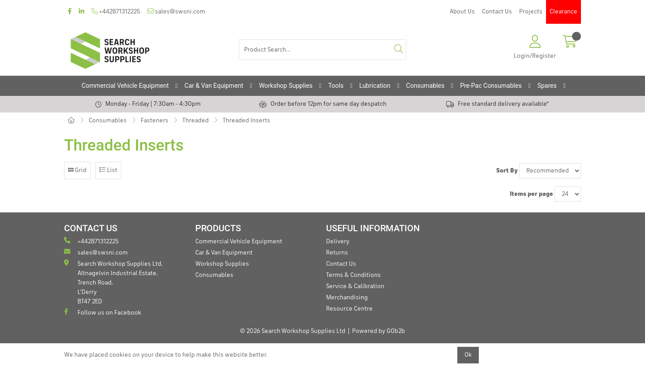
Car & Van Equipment (214, 85)
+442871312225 (115, 11)
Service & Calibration (355, 286)
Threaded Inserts (246, 120)
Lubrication (375, 85)
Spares (547, 85)
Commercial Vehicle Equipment (125, 85)
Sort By (507, 171)
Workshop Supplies (286, 85)
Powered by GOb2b (378, 331)
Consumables (425, 85)
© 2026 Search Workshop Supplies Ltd (292, 331)
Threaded (195, 120)
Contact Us (497, 12)
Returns (337, 253)
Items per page (531, 194)
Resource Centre (349, 309)
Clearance (563, 12)
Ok (468, 355)
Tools (336, 85)
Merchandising (347, 297)
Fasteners (154, 120)
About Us (462, 12)
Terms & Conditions (353, 275)
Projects (530, 12)
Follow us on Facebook (102, 312)
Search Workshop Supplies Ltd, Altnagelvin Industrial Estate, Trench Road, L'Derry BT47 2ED (113, 282)
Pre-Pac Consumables (491, 85)
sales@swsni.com (176, 11)
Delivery (337, 241)
